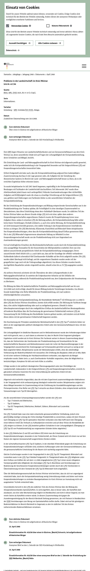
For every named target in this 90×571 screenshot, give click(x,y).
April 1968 (51, 38)
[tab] (21, 2)
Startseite (7, 38)
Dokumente (40, 38)
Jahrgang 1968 (28, 38)
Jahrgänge (17, 38)
